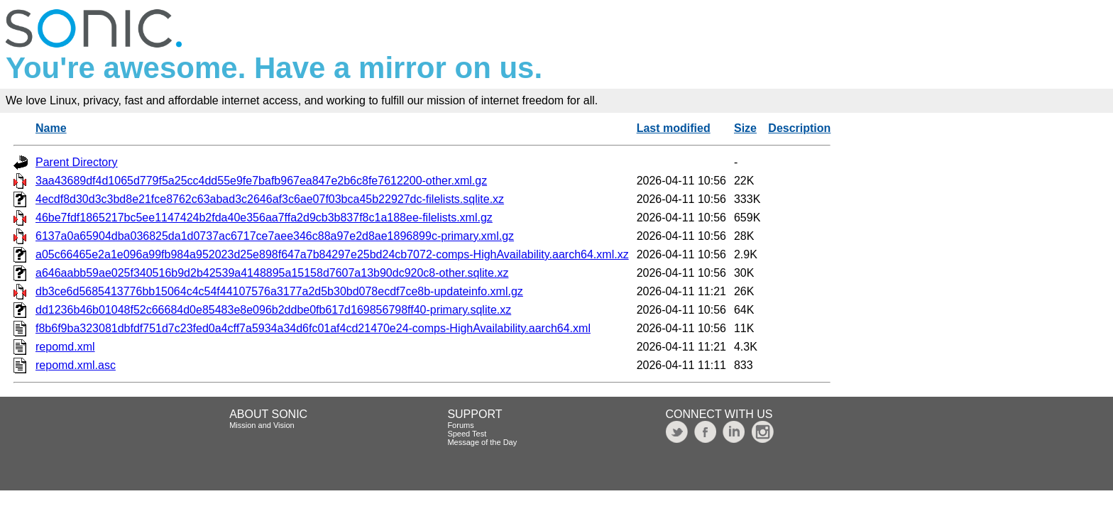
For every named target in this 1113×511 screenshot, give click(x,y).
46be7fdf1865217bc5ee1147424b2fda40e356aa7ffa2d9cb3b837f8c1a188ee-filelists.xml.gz (264, 217)
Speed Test (466, 433)
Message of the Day (482, 442)
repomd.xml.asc (75, 365)
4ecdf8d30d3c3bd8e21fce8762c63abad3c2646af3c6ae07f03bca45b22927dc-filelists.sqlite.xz (269, 199)
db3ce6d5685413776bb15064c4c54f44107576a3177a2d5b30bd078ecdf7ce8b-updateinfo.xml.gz (279, 291)
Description (799, 128)
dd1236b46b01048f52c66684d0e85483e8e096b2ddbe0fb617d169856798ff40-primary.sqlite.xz (273, 310)
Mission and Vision (262, 425)
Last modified (674, 128)
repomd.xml (65, 347)
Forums (460, 425)
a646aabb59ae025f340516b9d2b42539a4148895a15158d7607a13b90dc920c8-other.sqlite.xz (271, 273)
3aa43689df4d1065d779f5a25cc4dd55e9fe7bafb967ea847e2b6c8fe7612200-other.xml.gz (261, 181)
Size (745, 128)
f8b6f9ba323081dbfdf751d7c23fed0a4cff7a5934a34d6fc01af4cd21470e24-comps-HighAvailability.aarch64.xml (313, 328)
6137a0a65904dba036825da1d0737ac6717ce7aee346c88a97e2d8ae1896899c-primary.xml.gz (274, 236)
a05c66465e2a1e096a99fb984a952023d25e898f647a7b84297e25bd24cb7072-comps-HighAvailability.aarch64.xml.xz (332, 254)
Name (51, 128)
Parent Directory (76, 162)
